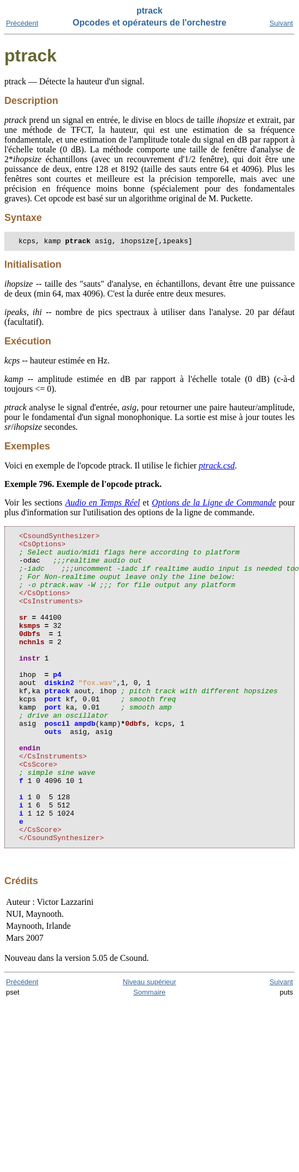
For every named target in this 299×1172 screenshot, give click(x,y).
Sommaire (149, 1056)
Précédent (22, 23)
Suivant (281, 23)
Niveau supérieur (149, 1045)
